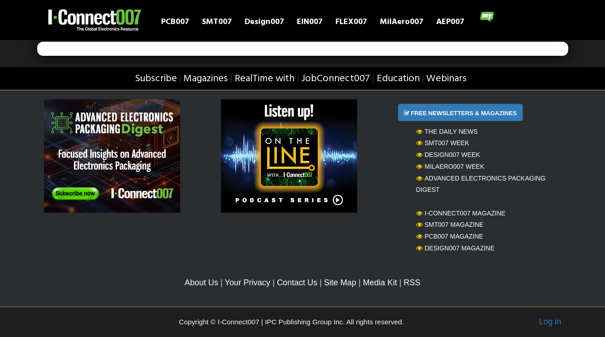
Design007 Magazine (455, 248)
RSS (411, 282)
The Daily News (447, 131)
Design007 (264, 23)
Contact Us (297, 282)
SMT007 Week (442, 143)
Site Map (340, 282)
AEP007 (450, 23)
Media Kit (380, 282)
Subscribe (156, 79)
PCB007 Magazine (449, 236)
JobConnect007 (335, 79)
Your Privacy (247, 282)
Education (398, 79)
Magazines (205, 79)
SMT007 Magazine (450, 224)
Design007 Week (448, 154)
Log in (550, 321)
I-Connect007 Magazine (461, 213)
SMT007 (217, 23)
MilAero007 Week (450, 166)
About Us (201, 282)
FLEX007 (351, 23)
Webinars (446, 79)
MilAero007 (401, 23)
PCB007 (175, 23)
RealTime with (265, 79)
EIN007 (310, 23)
